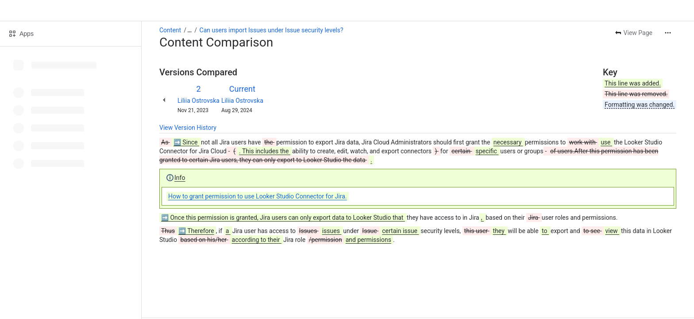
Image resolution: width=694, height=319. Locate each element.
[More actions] (667, 32)
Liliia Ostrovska (198, 100)
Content (170, 30)
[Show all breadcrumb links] (189, 30)
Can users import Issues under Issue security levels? (271, 30)
